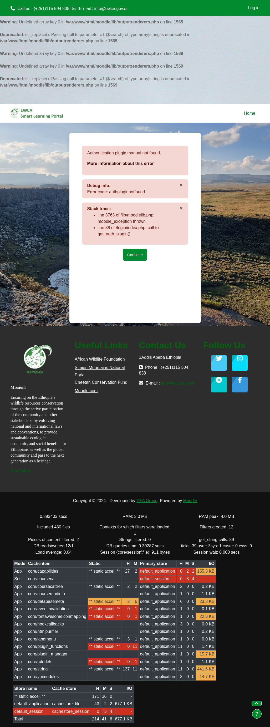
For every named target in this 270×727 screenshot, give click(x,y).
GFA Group (146, 500)
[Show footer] (257, 714)
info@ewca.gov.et (111, 8)
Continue (135, 255)
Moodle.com (86, 390)
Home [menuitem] (249, 113)
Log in (253, 8)
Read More (21, 471)
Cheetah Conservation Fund (101, 382)
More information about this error (120, 163)
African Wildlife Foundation (100, 359)
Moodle (190, 500)
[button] (257, 703)
